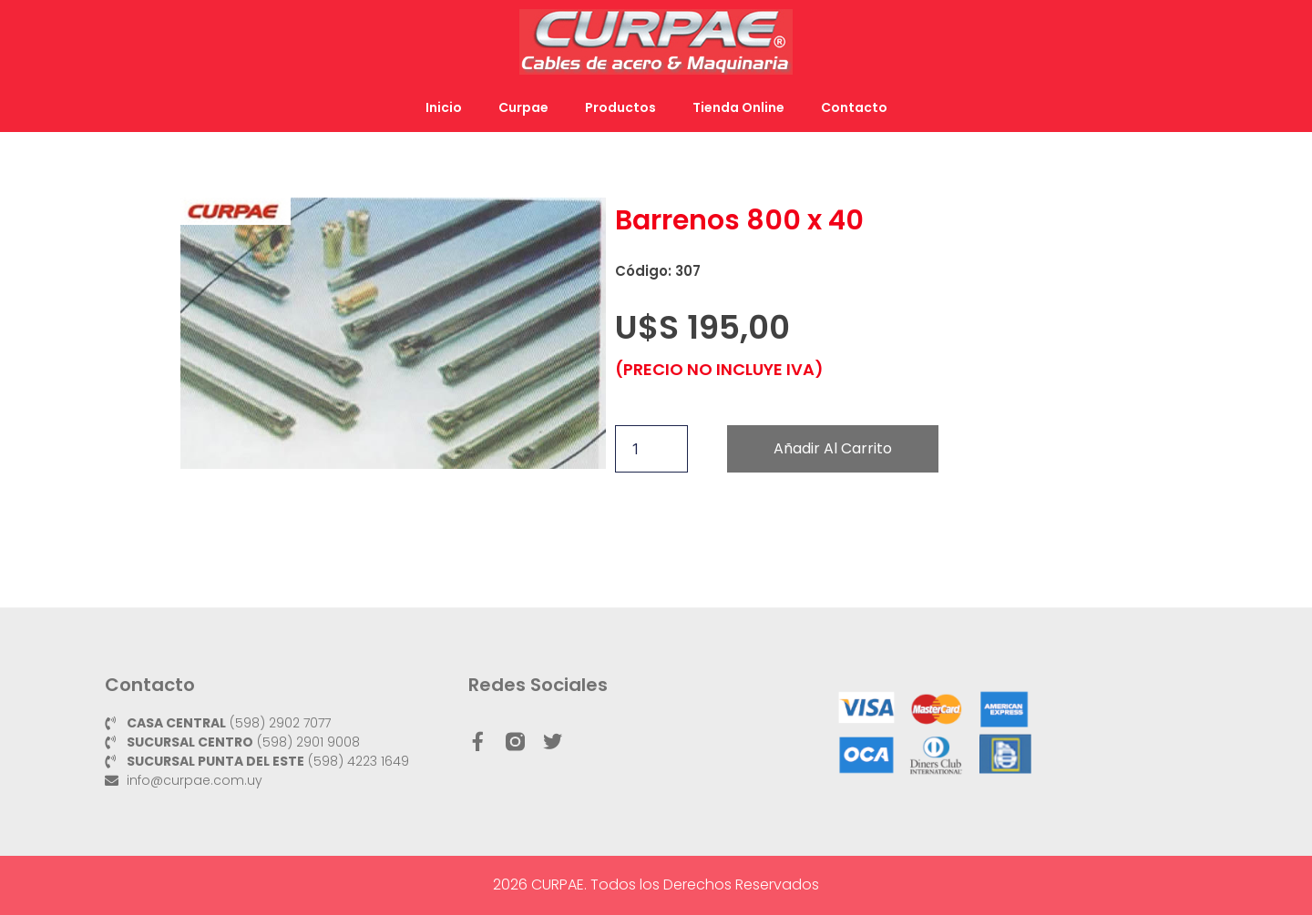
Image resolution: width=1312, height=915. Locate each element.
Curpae (523, 107)
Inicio (443, 107)
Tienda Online (738, 107)
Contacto (854, 107)
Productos (620, 107)
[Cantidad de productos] (651, 449)
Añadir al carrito (833, 448)
